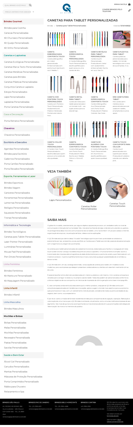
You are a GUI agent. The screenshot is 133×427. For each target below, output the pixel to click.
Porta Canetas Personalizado (19, 107)
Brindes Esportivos (13, 183)
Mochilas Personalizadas (16, 332)
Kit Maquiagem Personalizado (19, 281)
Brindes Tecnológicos (15, 232)
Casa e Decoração (13, 114)
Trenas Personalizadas (15, 218)
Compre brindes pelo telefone (116, 10)
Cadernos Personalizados (17, 159)
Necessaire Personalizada (17, 337)
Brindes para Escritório (15, 154)
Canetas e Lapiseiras (15, 55)
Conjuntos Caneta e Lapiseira (18, 87)
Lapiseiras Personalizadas (16, 102)
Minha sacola (122, 4)
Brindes (50, 26)
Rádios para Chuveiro (15, 386)
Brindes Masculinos (14, 309)
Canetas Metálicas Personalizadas (21, 72)
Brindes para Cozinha (15, 28)
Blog (119, 419)
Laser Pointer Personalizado (18, 242)
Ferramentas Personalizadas (18, 198)
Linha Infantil (10, 288)
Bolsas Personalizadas (15, 322)
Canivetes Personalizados (17, 193)
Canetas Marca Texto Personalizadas (22, 67)
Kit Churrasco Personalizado (18, 38)
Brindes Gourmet (13, 21)
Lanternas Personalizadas (17, 203)
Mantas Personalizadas (15, 371)
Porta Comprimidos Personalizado (21, 381)
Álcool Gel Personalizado (17, 361)
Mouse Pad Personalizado (17, 252)
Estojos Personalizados (15, 92)
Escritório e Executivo (15, 142)
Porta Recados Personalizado (19, 169)
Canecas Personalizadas (16, 33)
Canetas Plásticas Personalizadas (20, 82)
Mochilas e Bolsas (13, 316)
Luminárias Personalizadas (17, 247)
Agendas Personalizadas (16, 149)
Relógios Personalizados (16, 208)
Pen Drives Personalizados (17, 257)
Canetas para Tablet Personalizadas (22, 237)
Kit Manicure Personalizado (18, 276)
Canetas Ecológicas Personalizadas (21, 62)
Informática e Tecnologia (17, 225)
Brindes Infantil (12, 295)
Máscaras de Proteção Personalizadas (23, 376)
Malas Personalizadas (15, 327)
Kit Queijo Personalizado (16, 43)
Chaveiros (9, 128)
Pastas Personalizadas (15, 342)
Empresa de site (113, 416)
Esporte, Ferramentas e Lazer (19, 176)
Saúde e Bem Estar (14, 355)
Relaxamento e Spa (14, 391)
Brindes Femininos (13, 271)
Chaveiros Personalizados (17, 135)
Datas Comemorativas (115, 421)
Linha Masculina (12, 302)
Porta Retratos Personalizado (19, 121)
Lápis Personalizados (14, 97)
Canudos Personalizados (16, 366)
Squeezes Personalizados (17, 213)
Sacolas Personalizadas (15, 347)
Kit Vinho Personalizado (16, 48)
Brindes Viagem (12, 188)
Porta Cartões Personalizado (18, 164)
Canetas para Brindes (15, 77)
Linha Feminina (12, 264)
